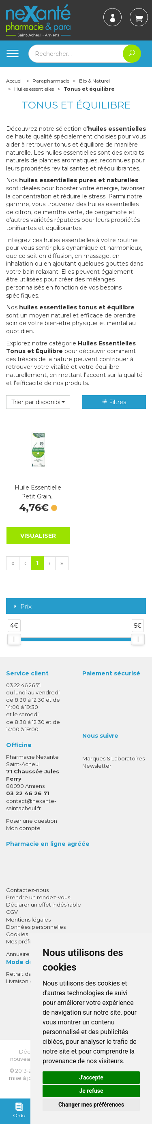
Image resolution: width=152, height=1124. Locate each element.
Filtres (114, 402)
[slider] (14, 639)
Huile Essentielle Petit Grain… (38, 492)
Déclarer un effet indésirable (43, 904)
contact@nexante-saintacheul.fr (31, 804)
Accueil (14, 81)
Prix (22, 606)
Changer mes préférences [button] (91, 1104)
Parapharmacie (50, 81)
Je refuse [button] (91, 1091)
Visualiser (38, 535)
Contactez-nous (27, 890)
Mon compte (23, 828)
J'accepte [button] (91, 1077)
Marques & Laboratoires (113, 758)
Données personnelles (36, 927)
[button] (38, 402)
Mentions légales (28, 919)
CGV (12, 912)
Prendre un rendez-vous (38, 897)
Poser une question (31, 820)
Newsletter (96, 765)
